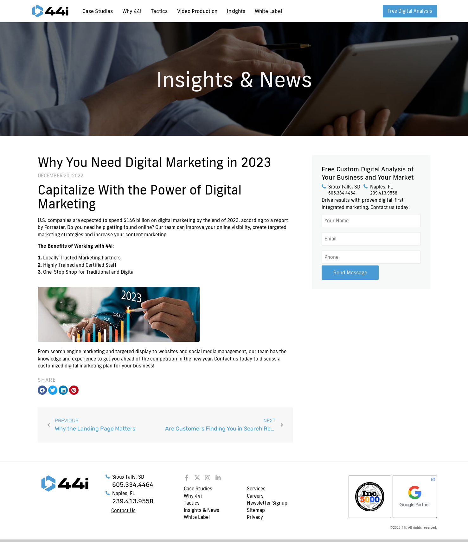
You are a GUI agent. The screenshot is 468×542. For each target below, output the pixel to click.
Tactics (159, 11)
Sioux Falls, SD (344, 187)
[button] (42, 390)
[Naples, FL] (365, 186)
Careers (255, 496)
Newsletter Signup (267, 503)
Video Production (197, 11)
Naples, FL (381, 187)
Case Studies (97, 11)
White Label (268, 11)
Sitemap (256, 510)
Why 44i (131, 11)
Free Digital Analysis (410, 11)
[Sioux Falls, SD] (324, 186)
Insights (236, 11)
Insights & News (201, 510)
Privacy (255, 517)
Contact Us (123, 510)
